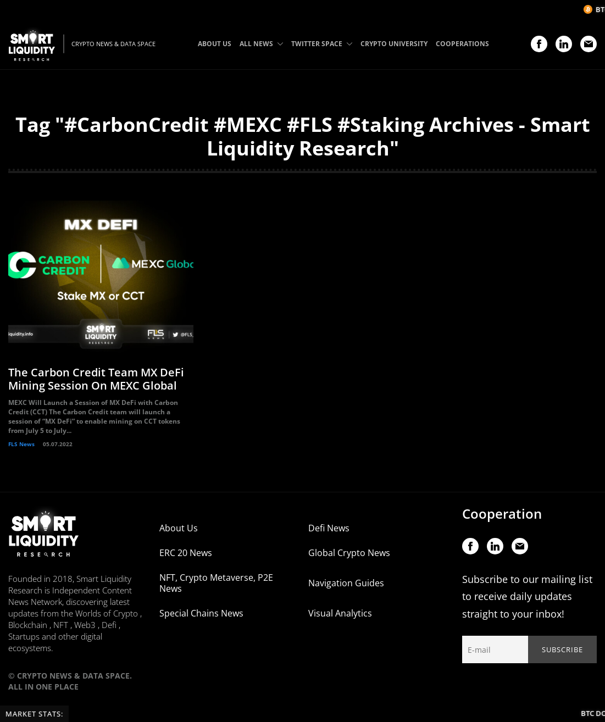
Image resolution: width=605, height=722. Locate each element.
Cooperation (502, 515)
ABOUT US (214, 43)
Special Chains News (201, 615)
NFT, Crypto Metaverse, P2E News (216, 584)
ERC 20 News (185, 554)
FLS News (21, 445)
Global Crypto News (349, 554)
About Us (178, 530)
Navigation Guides (346, 585)
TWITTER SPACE (321, 43)
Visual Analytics (340, 615)
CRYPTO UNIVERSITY (394, 43)
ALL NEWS (261, 43)
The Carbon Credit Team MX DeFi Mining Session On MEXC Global (96, 380)
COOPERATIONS (462, 43)
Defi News (328, 530)
